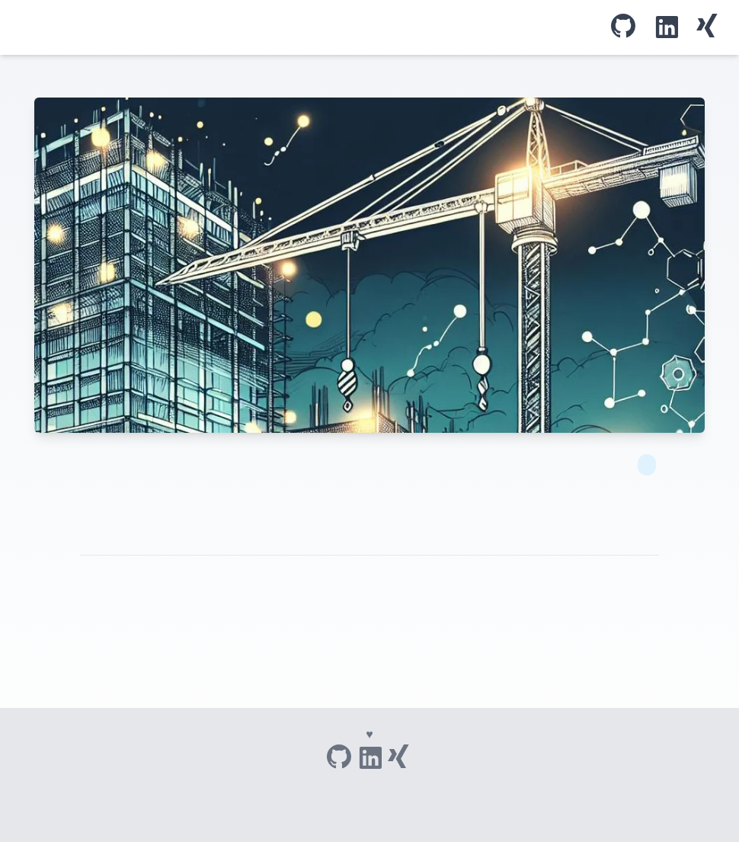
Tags (316, 27)
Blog (304, 27)
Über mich (328, 27)
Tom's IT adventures (19, 27)
